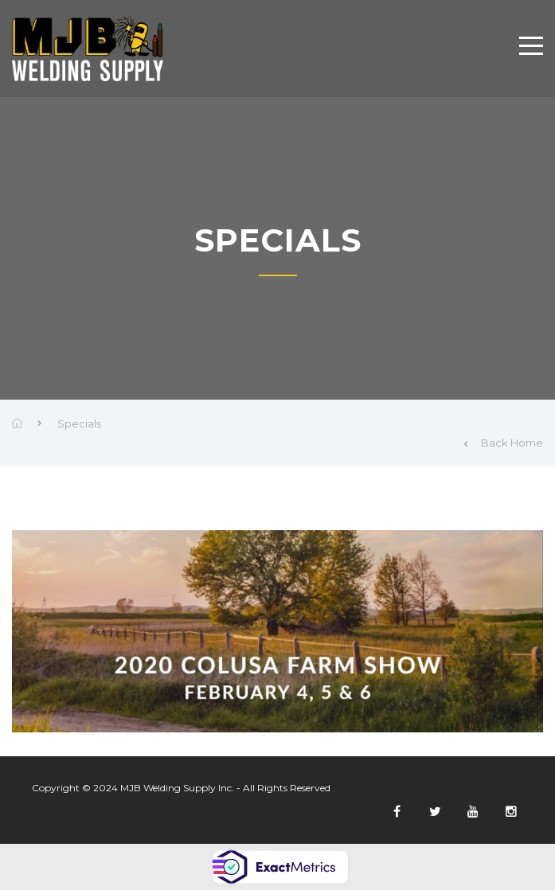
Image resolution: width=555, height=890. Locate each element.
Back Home (503, 442)
